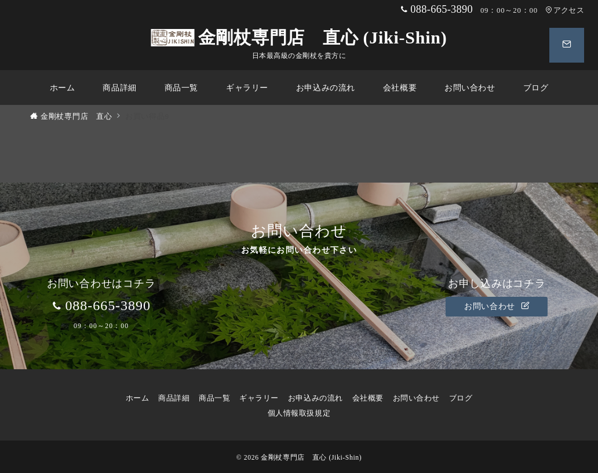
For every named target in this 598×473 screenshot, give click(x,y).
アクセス (564, 10)
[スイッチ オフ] (567, 45)
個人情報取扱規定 (299, 413)
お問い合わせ (496, 306)
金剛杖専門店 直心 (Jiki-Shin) (299, 37)
